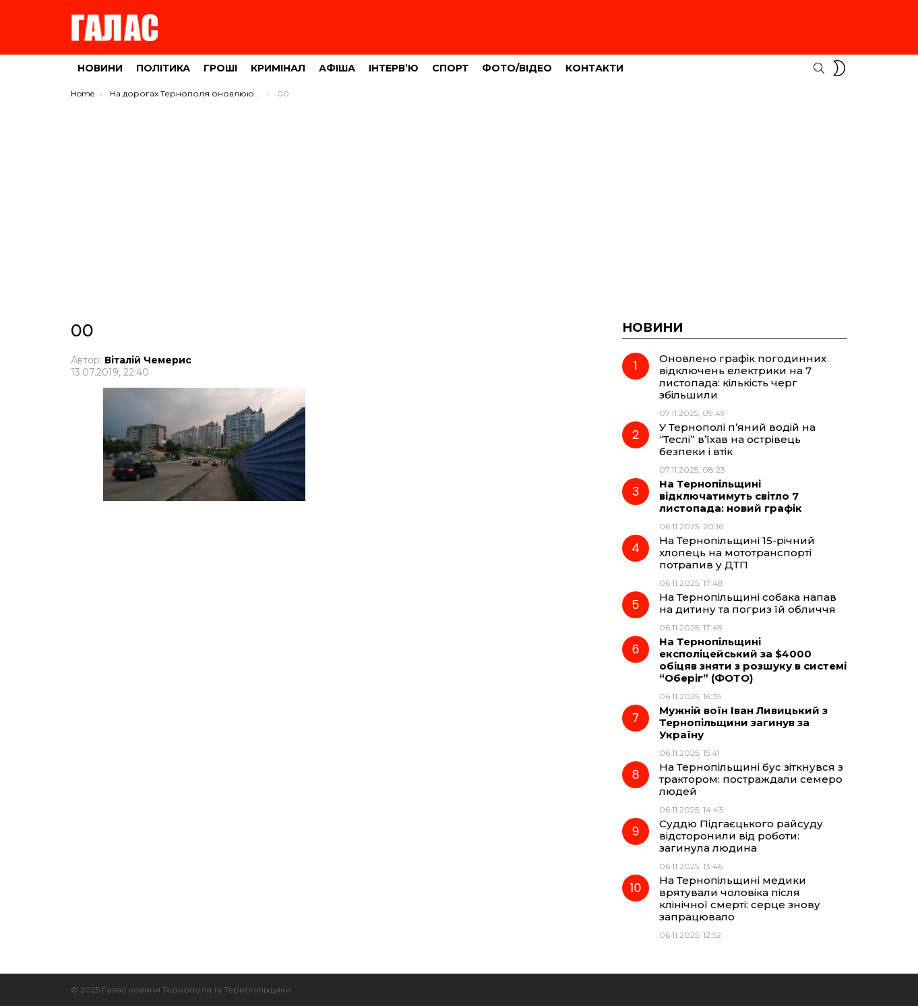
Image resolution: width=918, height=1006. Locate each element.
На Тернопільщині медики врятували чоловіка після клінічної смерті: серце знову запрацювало (739, 898)
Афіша (337, 68)
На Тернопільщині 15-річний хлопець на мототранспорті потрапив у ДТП (737, 552)
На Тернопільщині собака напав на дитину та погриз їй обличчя (747, 603)
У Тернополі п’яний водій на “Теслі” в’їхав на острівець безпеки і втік (737, 439)
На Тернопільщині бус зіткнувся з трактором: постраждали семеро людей (751, 779)
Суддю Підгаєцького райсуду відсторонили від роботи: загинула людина (741, 835)
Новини (100, 68)
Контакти (594, 68)
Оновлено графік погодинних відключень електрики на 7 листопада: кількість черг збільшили (742, 376)
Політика (163, 68)
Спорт (450, 68)
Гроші (220, 68)
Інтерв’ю (394, 68)
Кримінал (278, 68)
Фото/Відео (517, 68)
